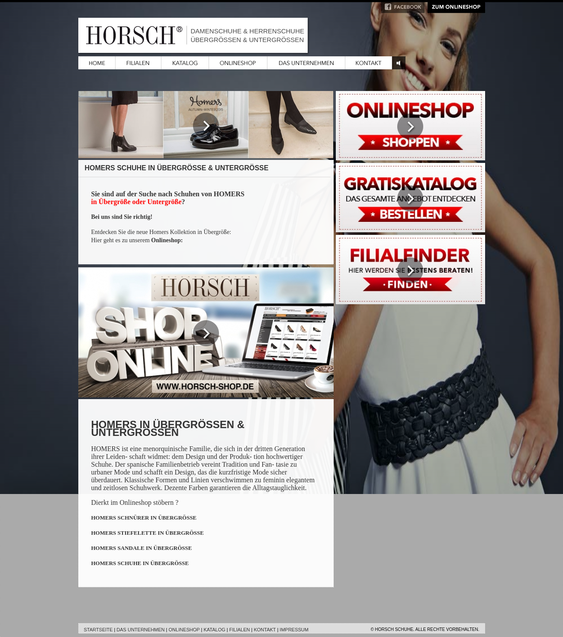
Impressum (294, 629)
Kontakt (265, 629)
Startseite (98, 629)
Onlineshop (184, 629)
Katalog (214, 629)
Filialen (239, 629)
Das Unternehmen (140, 629)
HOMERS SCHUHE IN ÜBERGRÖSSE (140, 563)
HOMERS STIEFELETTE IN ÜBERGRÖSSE (147, 533)
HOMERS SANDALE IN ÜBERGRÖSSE (141, 548)
